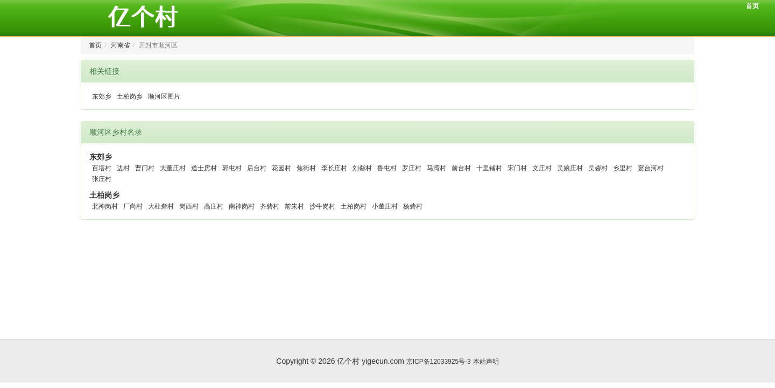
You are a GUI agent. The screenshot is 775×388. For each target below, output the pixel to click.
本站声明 (486, 361)
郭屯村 (232, 168)
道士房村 (204, 168)
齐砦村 (269, 206)
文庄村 (542, 168)
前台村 (461, 168)
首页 (752, 6)
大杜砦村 (161, 206)
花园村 (281, 168)
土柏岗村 (354, 206)
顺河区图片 (164, 96)
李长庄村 (334, 168)
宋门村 (517, 168)
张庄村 (101, 179)
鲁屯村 (387, 168)
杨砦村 (412, 206)
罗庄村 (411, 168)
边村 (123, 168)
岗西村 (189, 206)
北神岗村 (105, 206)
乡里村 (622, 168)
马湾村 (436, 168)
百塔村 (101, 168)
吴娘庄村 (570, 168)
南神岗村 (242, 206)
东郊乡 (101, 96)
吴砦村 (598, 168)
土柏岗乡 (130, 96)
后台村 (256, 168)
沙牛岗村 (322, 206)
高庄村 (213, 206)
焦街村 (306, 168)
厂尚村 (133, 206)
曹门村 (144, 168)
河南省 (120, 45)
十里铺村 (489, 168)
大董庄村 (173, 168)
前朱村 (294, 206)
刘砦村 (362, 168)
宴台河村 (651, 168)
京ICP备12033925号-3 (438, 361)
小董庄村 (385, 206)
